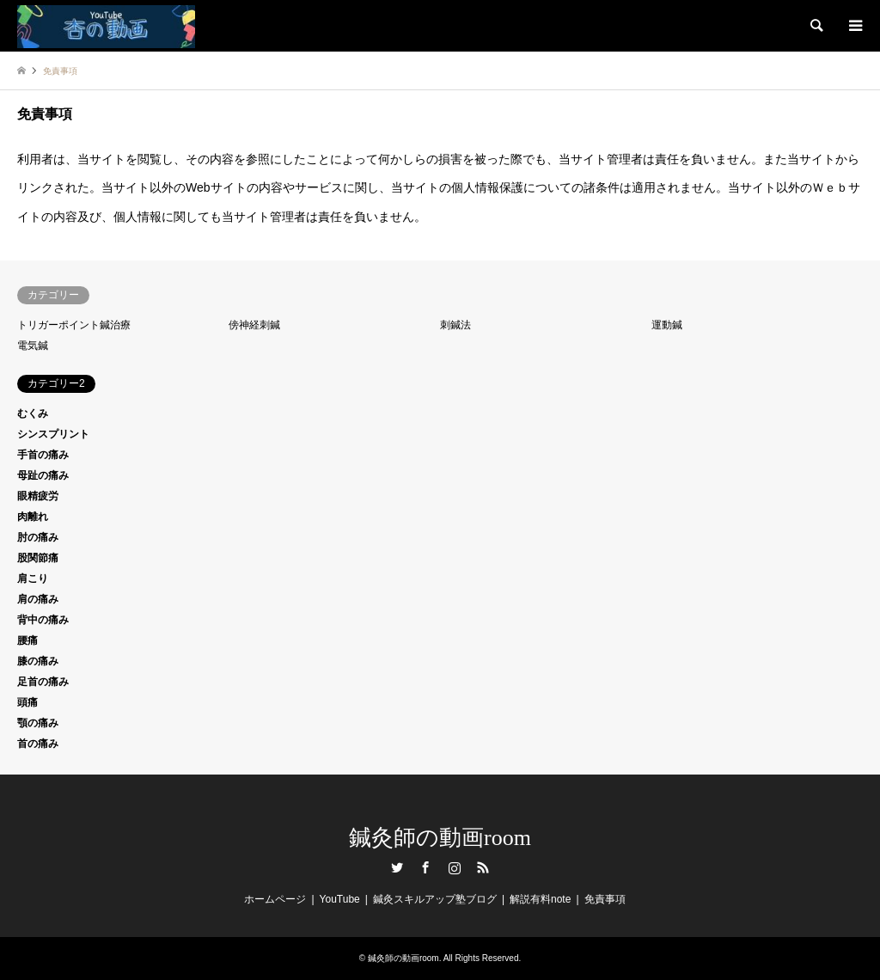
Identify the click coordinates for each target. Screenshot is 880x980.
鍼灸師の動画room (440, 837)
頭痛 (27, 702)
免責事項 (605, 899)
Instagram (455, 867)
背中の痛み (43, 620)
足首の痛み (43, 682)
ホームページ (275, 899)
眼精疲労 (37, 496)
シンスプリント (53, 434)
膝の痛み (37, 661)
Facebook (425, 867)
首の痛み (37, 744)
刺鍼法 (455, 325)
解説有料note (540, 899)
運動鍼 (666, 325)
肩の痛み (37, 599)
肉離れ (32, 517)
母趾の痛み (43, 475)
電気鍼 (32, 346)
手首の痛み (43, 455)
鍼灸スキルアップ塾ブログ (435, 899)
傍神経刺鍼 (254, 325)
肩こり (32, 579)
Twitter (397, 867)
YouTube (340, 899)
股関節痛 (37, 558)
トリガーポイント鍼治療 (74, 325)
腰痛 (27, 640)
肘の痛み (37, 537)
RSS (483, 867)
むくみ (32, 413)
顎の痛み (37, 723)
